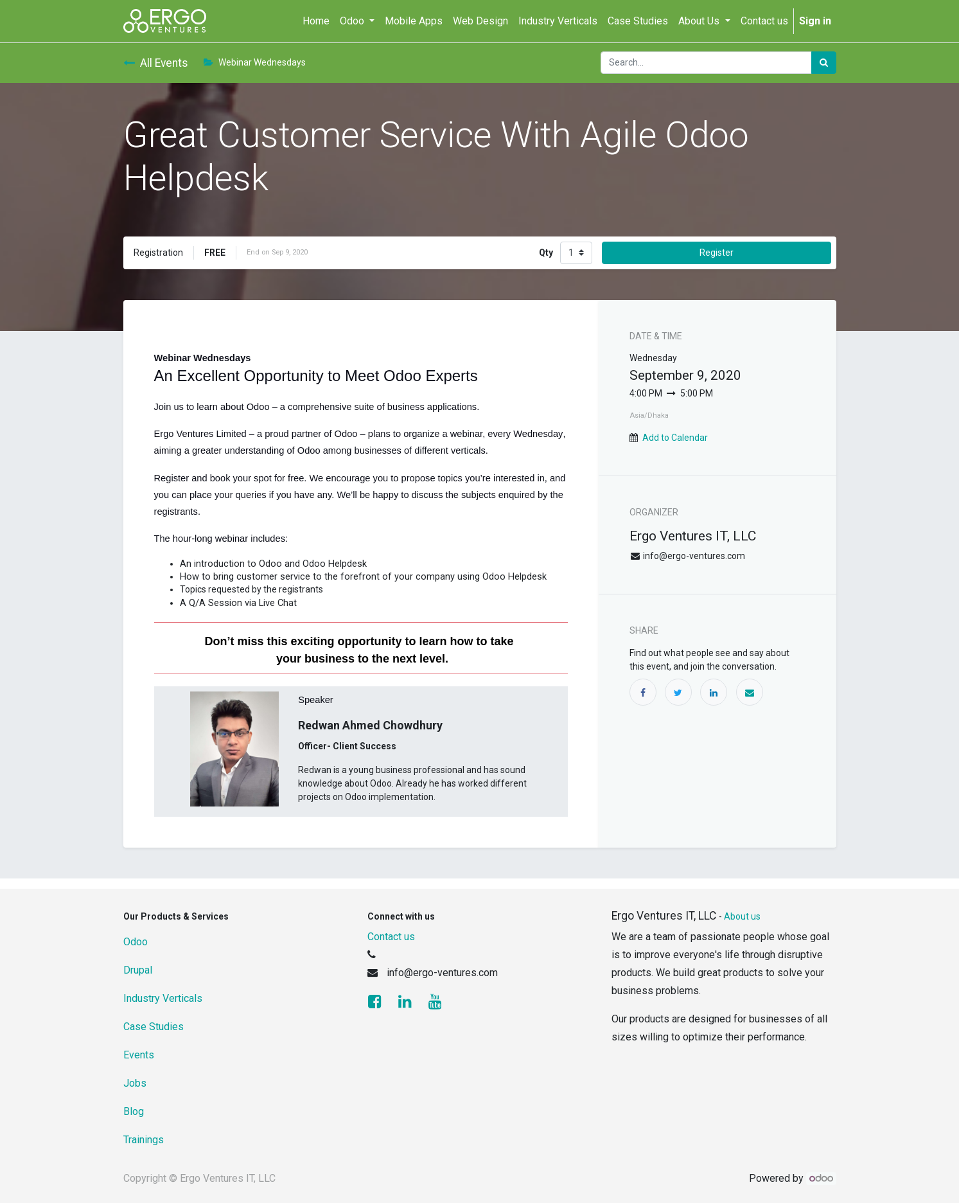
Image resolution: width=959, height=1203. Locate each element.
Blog (133, 1111)
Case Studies (153, 1026)
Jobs (134, 1083)
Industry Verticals (162, 998)
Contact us (391, 937)
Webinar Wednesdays (255, 62)
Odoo (135, 942)
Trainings (143, 1140)
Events (138, 1055)
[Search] (823, 62)
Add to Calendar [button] (675, 437)
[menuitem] (316, 21)
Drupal (137, 970)
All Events (155, 63)
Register (716, 252)
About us (742, 916)
